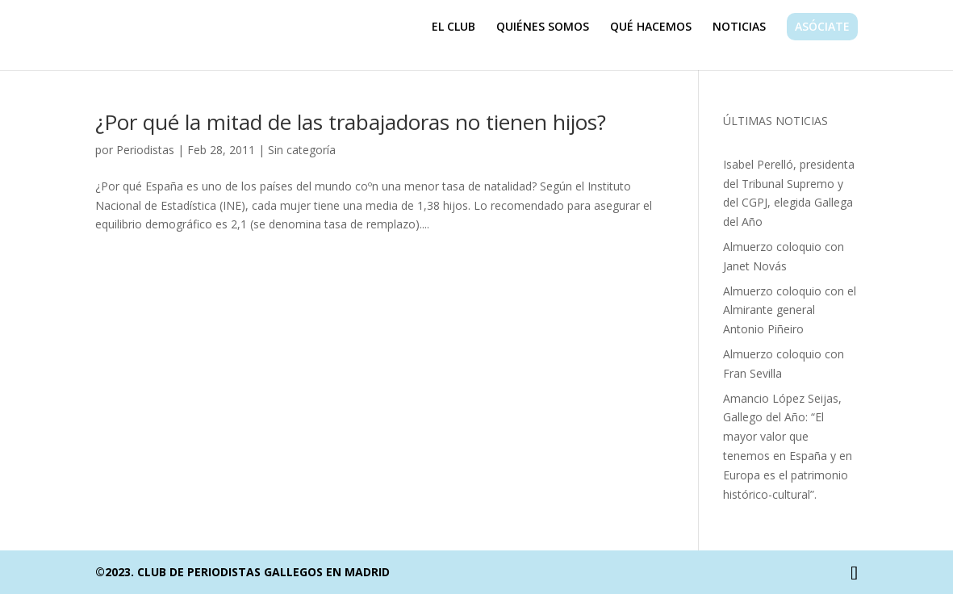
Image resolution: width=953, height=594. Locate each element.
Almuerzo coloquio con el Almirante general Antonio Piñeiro (789, 310)
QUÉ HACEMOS (651, 27)
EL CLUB (453, 27)
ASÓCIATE (822, 26)
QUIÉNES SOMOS (542, 27)
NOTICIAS (739, 27)
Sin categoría (302, 149)
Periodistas (145, 149)
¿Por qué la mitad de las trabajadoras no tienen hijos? (350, 121)
